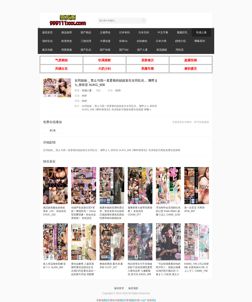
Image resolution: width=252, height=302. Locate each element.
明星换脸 (66, 49)
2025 (118, 90)
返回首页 (47, 32)
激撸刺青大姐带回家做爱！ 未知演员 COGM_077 (140, 211)
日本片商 (161, 40)
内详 (84, 95)
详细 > (147, 109)
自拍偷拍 (142, 40)
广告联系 (149, 300)
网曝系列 (199, 40)
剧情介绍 (180, 40)
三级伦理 (86, 40)
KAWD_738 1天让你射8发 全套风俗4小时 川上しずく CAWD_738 (196, 267)
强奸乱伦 (47, 40)
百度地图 (128, 300)
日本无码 (143, 32)
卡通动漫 (105, 40)
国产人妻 (142, 49)
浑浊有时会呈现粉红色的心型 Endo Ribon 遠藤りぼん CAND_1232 (168, 211)
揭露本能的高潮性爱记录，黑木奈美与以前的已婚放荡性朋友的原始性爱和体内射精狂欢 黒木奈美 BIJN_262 (112, 214)
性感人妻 (201, 32)
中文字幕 (163, 32)
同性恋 (180, 49)
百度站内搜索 (114, 300)
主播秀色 (105, 32)
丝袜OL (123, 40)
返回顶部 (133, 288)
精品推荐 (66, 32)
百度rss (139, 300)
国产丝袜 (105, 49)
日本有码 (124, 32)
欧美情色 (66, 40)
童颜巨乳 (182, 32)
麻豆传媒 (47, 49)
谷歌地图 (101, 300)
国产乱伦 (86, 49)
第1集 (53, 130)
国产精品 (86, 32)
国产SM (123, 49)
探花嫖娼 (161, 49)
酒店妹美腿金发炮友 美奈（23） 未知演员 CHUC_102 (54, 211)
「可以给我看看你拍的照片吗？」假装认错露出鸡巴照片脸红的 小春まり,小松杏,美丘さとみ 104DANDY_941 (168, 270)
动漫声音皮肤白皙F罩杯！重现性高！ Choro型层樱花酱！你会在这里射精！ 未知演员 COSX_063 (83, 214)
